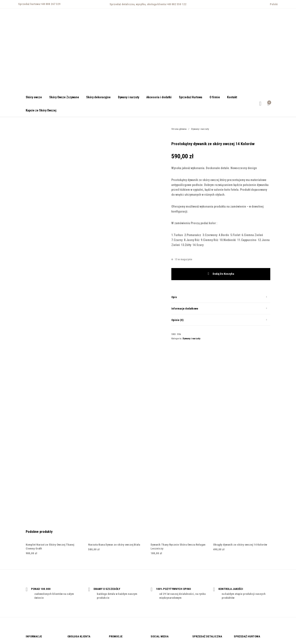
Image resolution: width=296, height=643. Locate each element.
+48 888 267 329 (50, 4)
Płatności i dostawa (79, 593)
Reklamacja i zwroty (79, 599)
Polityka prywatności (38, 593)
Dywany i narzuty (200, 129)
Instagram (157, 599)
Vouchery (115, 593)
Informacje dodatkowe (184, 308)
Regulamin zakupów (38, 599)
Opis (174, 297)
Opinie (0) (177, 320)
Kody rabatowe (117, 599)
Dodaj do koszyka (223, 274)
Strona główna (178, 129)
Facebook (156, 593)
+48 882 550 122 (176, 4)
